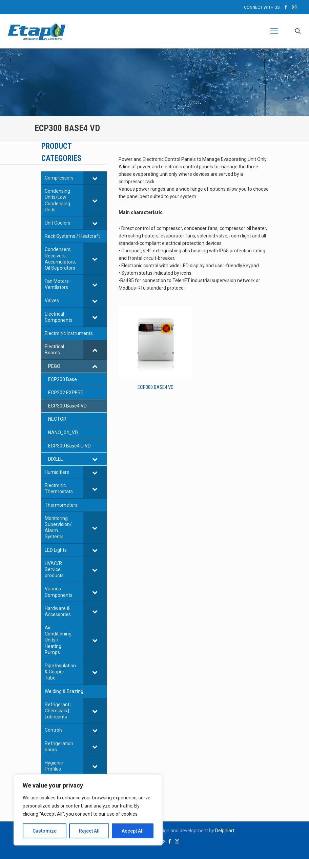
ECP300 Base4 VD (155, 387)
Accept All (133, 831)
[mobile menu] (274, 31)
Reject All (89, 831)
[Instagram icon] (294, 7)
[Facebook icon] (285, 7)
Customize (45, 831)
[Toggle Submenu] (95, 177)
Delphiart (224, 830)
